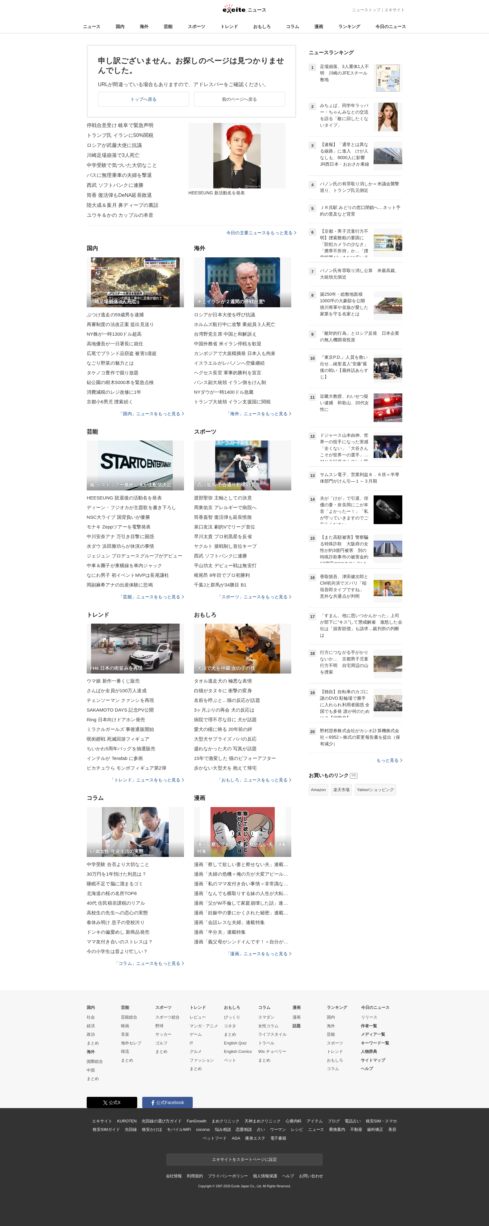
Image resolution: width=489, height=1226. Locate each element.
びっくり (232, 1017)
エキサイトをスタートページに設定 (244, 1159)
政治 (91, 1034)
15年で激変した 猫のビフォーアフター (235, 758)
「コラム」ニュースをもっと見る (149, 963)
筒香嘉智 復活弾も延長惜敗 (223, 517)
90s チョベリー (272, 1051)
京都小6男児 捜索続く (110, 401)
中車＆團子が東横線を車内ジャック (124, 565)
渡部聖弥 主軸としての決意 (223, 497)
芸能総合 (129, 1017)
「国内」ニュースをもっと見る (151, 413)
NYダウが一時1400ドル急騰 (224, 392)
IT (191, 1043)
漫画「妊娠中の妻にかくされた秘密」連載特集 (242, 912)
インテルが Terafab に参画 (115, 758)
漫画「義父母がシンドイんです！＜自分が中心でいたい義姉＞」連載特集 (242, 941)
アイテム (314, 1121)
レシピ (297, 1129)
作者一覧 (369, 1026)
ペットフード (215, 1138)
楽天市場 (341, 789)
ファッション (202, 1060)
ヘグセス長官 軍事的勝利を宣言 (227, 372)
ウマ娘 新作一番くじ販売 (113, 681)
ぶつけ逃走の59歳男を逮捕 (115, 314)
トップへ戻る (143, 99)
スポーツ (196, 26)
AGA (236, 1138)
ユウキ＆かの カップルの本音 (120, 215)
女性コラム (268, 1026)
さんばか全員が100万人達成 (117, 690)
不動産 (356, 1129)
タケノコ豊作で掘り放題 (112, 372)
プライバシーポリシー (228, 1176)
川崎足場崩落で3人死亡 (113, 155)
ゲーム (196, 1034)
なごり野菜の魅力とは (110, 363)
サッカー (163, 1034)
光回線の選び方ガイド (162, 1121)
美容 (392, 1129)
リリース (369, 1017)
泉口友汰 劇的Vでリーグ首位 (224, 526)
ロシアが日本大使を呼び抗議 (224, 314)
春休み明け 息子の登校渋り (116, 922)
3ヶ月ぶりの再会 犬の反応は (224, 710)
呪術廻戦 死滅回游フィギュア (118, 739)
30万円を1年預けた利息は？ (117, 874)
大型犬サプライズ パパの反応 (225, 739)
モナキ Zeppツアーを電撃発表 (119, 526)
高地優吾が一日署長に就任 (115, 343)
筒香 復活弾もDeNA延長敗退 (119, 195)
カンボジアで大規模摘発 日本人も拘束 (234, 353)
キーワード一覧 (375, 1043)
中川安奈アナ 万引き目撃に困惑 (120, 536)
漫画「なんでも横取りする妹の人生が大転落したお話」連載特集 (242, 893)
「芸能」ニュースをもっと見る (151, 596)
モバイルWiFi (179, 1129)
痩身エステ (255, 1138)
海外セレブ (131, 1043)
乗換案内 (337, 1129)
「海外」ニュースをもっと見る (258, 413)
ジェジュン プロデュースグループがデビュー (134, 555)
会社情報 (174, 1176)
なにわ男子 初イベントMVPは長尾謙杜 (128, 575)
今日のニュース (390, 26)
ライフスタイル (272, 1034)
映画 (125, 1026)
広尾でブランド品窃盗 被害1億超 (122, 353)
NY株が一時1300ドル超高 (114, 334)
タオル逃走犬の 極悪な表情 (223, 681)
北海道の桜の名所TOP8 (112, 893)
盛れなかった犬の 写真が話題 (225, 748)
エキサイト (395, 9)
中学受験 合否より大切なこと (118, 864)
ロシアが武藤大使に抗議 (114, 145)
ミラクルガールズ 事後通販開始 (120, 729)
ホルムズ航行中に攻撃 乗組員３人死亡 (234, 324)
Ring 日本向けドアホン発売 (116, 719)
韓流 (125, 1051)
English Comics (238, 1051)
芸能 (168, 26)
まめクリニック (225, 1121)
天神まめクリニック (262, 1121)
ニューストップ (366, 9)
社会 (91, 1017)
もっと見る (389, 760)
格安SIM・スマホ (381, 1121)
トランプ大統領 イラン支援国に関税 (232, 401)
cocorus (203, 1129)
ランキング (349, 26)
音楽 (125, 1034)
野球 (159, 1026)
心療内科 (294, 1121)
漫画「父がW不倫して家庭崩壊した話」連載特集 (242, 903)
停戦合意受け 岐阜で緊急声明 (120, 125)
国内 (120, 26)
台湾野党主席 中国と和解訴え (225, 334)
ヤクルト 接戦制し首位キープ (225, 546)
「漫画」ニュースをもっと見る (258, 953)
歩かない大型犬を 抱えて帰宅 (225, 768)
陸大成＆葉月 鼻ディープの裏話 (122, 205)
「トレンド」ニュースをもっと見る (147, 779)
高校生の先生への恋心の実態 (117, 912)
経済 (91, 1026)
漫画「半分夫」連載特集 (220, 932)
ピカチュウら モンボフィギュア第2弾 (126, 768)
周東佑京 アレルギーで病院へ (225, 507)
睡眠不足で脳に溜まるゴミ (115, 883)
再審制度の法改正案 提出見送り (120, 324)
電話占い (353, 1121)
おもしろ (262, 26)
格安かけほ (152, 1129)
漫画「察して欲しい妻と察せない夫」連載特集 (242, 864)
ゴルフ (161, 1043)
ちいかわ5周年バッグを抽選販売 (121, 748)
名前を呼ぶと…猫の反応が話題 (227, 700)
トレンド (229, 26)
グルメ (196, 1051)
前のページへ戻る (239, 99)
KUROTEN (127, 1121)
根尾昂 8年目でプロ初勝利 (222, 575)
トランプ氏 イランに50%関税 (120, 135)
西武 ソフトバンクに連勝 (115, 185)
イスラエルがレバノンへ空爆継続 (229, 363)
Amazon (318, 789)
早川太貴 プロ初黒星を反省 (223, 536)
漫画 (318, 26)
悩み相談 (223, 1129)
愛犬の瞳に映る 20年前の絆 (223, 729)
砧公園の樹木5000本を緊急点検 (120, 382)
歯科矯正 (375, 1129)
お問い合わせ (311, 1176)
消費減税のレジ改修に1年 (114, 392)
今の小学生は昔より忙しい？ (117, 951)
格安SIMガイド (106, 1129)
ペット (230, 1060)
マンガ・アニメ (204, 1026)
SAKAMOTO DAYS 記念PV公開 (120, 710)
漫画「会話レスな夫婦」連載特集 (229, 922)
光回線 (131, 1129)
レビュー (198, 1017)
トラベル (266, 1043)
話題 (297, 1026)
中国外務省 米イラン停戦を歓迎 (227, 343)
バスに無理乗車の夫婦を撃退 (119, 175)
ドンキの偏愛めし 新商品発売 (118, 932)
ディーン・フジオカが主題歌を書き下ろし (131, 507)
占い (261, 1129)
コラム (292, 26)
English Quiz (235, 1043)
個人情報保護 (265, 1176)
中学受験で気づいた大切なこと (122, 165)
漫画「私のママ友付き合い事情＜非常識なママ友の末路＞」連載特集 (242, 883)
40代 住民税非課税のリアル (116, 903)
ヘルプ (367, 1068)
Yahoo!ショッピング (375, 789)
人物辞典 (369, 1051)
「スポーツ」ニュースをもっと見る (254, 596)
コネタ (230, 1026)
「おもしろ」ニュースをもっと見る (254, 779)
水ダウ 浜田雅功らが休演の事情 (120, 546)
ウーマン (278, 1129)
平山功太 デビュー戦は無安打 (225, 565)
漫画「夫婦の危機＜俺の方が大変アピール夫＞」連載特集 (242, 874)
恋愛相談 (244, 1129)
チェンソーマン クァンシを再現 (120, 700)
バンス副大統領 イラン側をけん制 (230, 382)
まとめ (93, 1043)
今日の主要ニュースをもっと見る (261, 232)
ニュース (91, 26)
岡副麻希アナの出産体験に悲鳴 (120, 584)
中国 (91, 1070)
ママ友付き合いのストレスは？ (120, 941)
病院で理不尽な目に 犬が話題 (225, 719)
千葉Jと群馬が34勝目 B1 (220, 584)
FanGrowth (196, 1121)
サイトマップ (373, 1060)
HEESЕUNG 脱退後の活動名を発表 (124, 497)
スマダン (266, 1017)
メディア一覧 (373, 1034)
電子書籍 (278, 1138)
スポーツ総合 (167, 1017)
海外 (144, 26)
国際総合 (95, 1061)
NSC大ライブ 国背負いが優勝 (118, 517)
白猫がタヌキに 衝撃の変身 (223, 690)
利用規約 (195, 1176)
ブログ (334, 1121)
